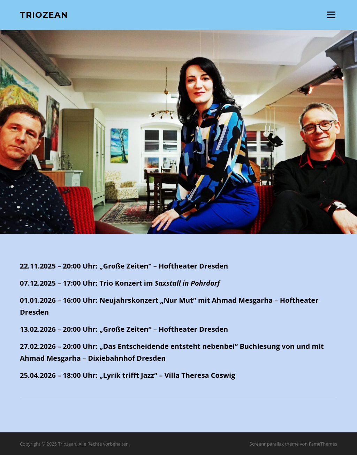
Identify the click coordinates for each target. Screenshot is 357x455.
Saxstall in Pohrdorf (187, 283)
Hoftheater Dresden (193, 266)
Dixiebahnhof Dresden (127, 358)
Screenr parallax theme (274, 444)
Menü (331, 14)
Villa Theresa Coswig (200, 375)
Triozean (44, 15)
